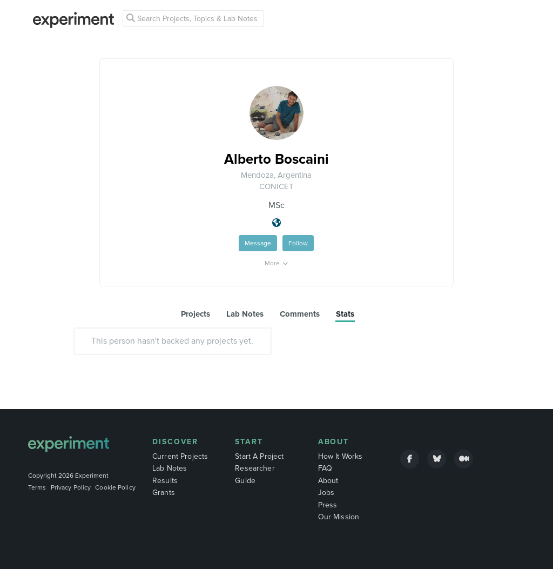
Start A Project (259, 456)
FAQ (325, 468)
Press (328, 505)
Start (249, 441)
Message (258, 243)
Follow (298, 243)
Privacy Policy (71, 487)
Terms (37, 487)
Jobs (326, 492)
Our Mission (339, 516)
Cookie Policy (115, 487)
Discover (175, 441)
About (333, 441)
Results (165, 480)
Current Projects (180, 456)
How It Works (340, 456)
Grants (163, 492)
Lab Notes (169, 468)
